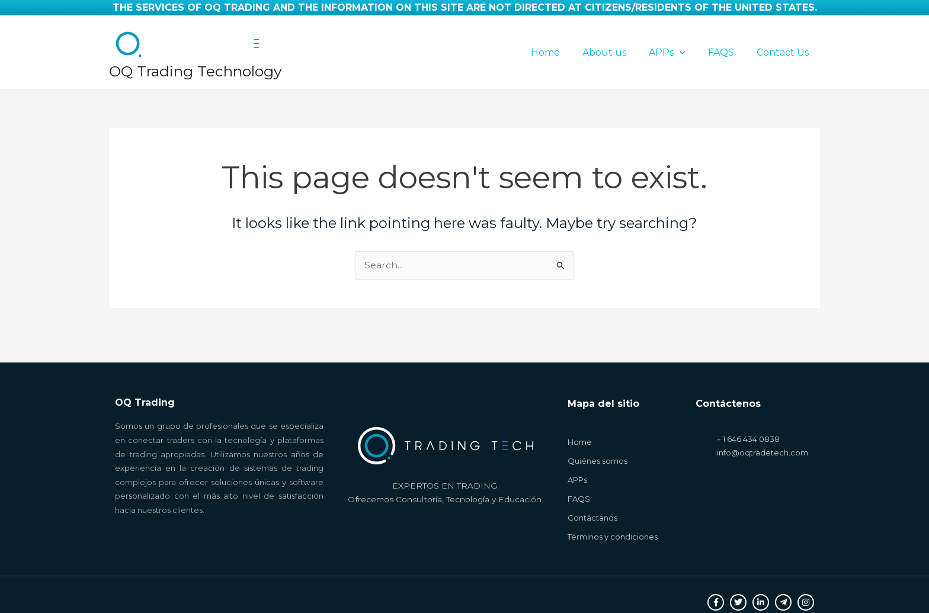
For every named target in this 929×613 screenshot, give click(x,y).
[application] (688, 52)
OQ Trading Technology (195, 71)
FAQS (726, 52)
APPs (676, 52)
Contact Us (784, 52)
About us (617, 52)
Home (561, 52)
